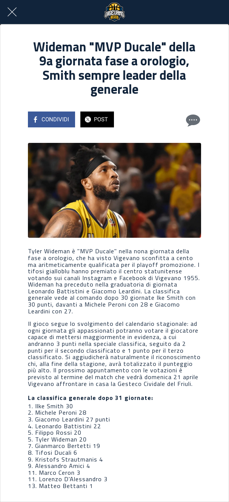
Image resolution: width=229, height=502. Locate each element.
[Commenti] (192, 120)
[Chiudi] (12, 12)
